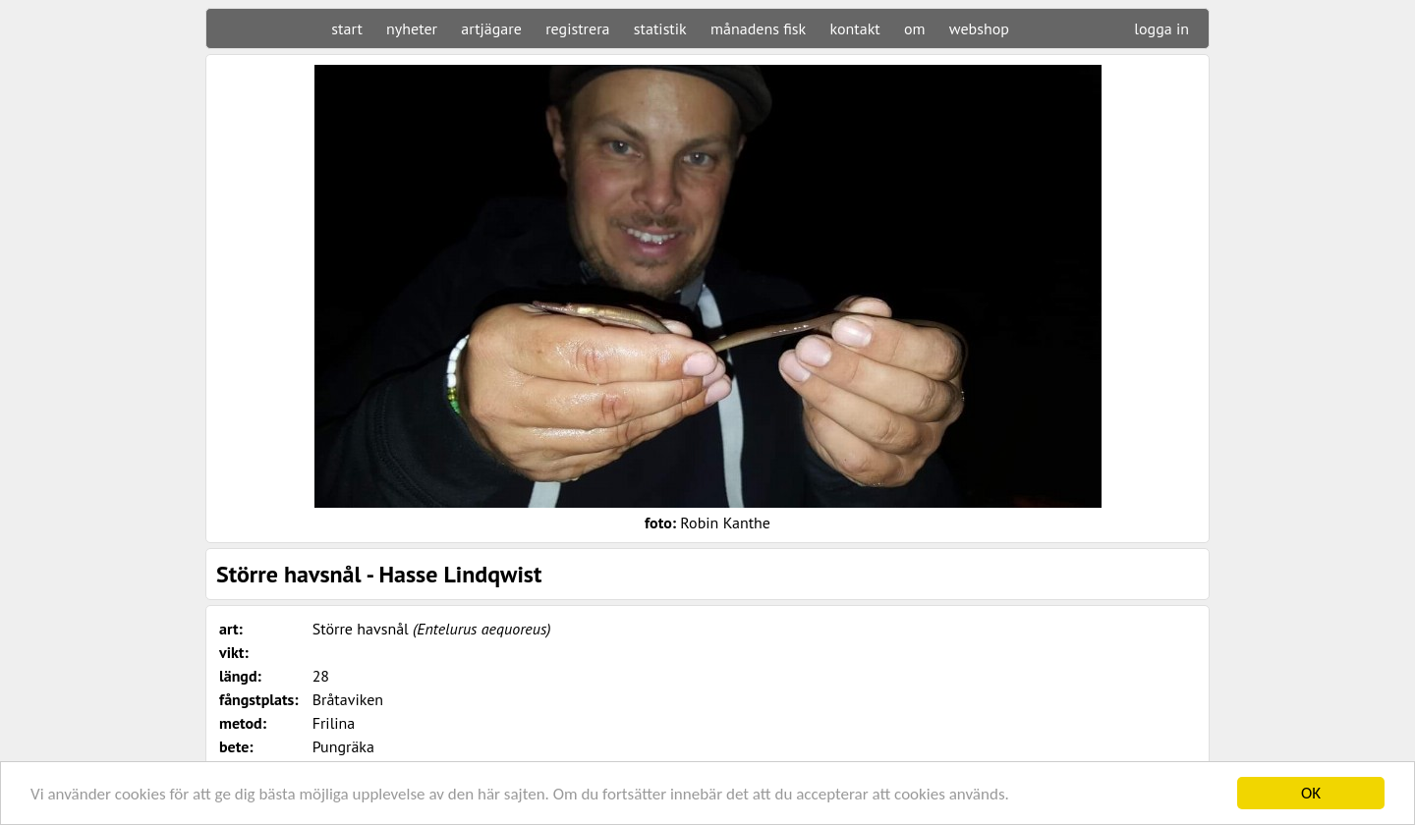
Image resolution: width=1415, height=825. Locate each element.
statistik (660, 28)
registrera (577, 28)
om (915, 28)
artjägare (491, 28)
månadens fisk (758, 28)
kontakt (854, 28)
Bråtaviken (347, 699)
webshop (979, 28)
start (346, 28)
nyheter (411, 28)
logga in (1161, 28)
